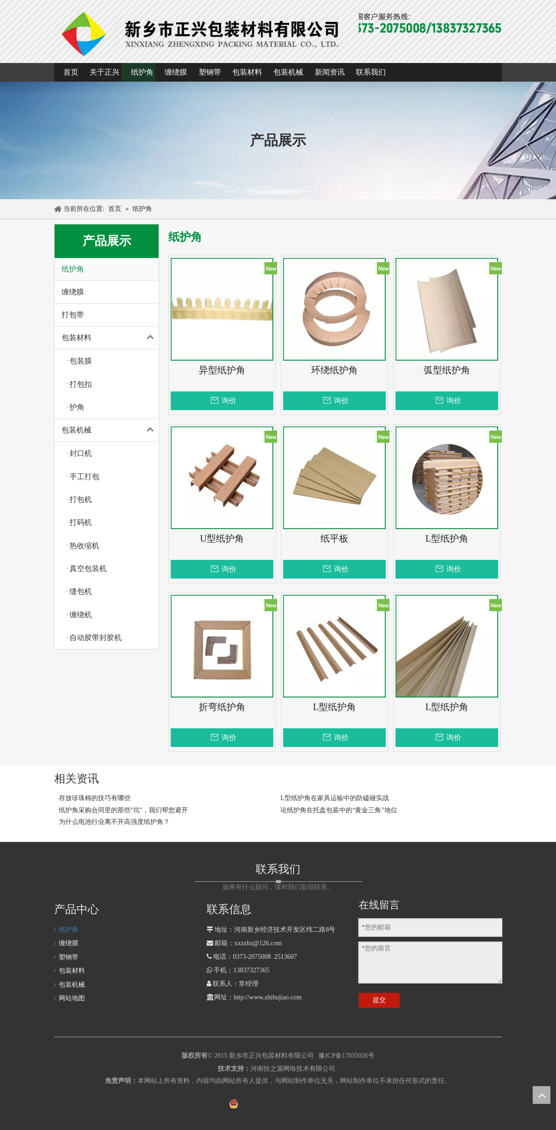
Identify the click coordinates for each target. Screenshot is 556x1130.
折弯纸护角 (222, 707)
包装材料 (110, 338)
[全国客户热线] (415, 23)
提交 (379, 1000)
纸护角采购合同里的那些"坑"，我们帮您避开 (123, 810)
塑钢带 (68, 957)
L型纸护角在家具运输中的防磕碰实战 (334, 798)
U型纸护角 (222, 539)
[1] (201, 33)
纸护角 (73, 269)
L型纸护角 (446, 539)
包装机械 (110, 430)
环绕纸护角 (334, 370)
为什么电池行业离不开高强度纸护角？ (114, 821)
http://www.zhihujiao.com (268, 997)
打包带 (73, 315)
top (541, 1095)
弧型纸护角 (447, 370)
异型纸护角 (222, 370)
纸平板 (334, 539)
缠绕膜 (73, 292)
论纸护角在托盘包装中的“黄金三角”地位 (338, 810)
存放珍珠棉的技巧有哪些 (95, 798)
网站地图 (72, 998)
